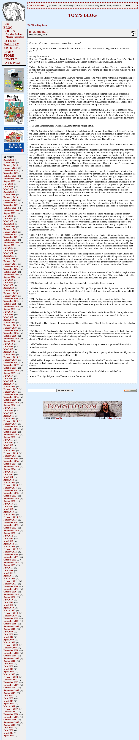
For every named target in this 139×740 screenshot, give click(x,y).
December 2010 (10, 586)
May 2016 (8, 413)
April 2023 (8, 192)
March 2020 (9, 290)
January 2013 (10, 519)
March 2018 (9, 354)
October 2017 (9, 368)
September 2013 (11, 498)
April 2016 (8, 416)
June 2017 (8, 378)
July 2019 (8, 312)
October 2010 (9, 591)
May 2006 (8, 733)
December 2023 (10, 170)
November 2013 (11, 493)
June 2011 (8, 570)
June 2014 (8, 474)
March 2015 (9, 450)
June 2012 (8, 538)
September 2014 (11, 466)
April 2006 (8, 735)
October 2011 (9, 559)
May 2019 (8, 317)
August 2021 (9, 245)
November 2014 (11, 461)
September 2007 (11, 690)
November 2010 (11, 589)
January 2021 (10, 264)
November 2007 (11, 685)
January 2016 (10, 424)
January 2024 (10, 168)
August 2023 (9, 181)
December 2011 (10, 554)
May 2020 (8, 285)
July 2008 (8, 663)
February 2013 (10, 517)
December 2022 (10, 202)
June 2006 (8, 730)
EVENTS (9, 40)
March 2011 (9, 578)
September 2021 (11, 242)
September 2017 (11, 370)
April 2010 (8, 607)
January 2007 (10, 711)
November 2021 (11, 237)
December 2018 (10, 330)
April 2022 (8, 224)
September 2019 (11, 306)
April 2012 (8, 543)
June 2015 (8, 442)
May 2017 (8, 381)
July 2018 (8, 344)
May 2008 (8, 669)
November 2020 (11, 269)
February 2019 (10, 325)
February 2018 (10, 357)
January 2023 (10, 200)
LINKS (8, 51)
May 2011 (8, 573)
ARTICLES (11, 48)
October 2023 (9, 176)
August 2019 (9, 309)
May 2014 (8, 477)
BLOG (8, 27)
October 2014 (9, 463)
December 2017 (10, 362)
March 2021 (9, 258)
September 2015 (11, 434)
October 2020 (9, 272)
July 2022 (8, 216)
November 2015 (11, 429)
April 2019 (8, 320)
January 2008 (10, 679)
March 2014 (9, 482)
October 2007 (9, 687)
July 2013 (8, 503)
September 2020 (11, 274)
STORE (8, 55)
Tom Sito (58, 418)
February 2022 (10, 229)
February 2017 (10, 389)
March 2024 (9, 162)
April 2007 (8, 703)
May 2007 (8, 701)
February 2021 (10, 261)
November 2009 (11, 621)
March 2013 (9, 514)
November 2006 (11, 717)
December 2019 (10, 298)
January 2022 (10, 232)
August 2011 (9, 565)
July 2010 (8, 599)
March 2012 (9, 546)
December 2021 (10, 234)
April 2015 (8, 448)
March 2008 (9, 674)
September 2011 (11, 562)
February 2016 (10, 421)
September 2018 (11, 338)
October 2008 (9, 655)
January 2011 (9, 583)
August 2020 (9, 277)
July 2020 (8, 280)
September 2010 (11, 594)
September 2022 (11, 210)
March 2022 (9, 226)
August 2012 (9, 533)
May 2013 (8, 509)
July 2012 (8, 535)
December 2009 (10, 618)
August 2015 (9, 437)
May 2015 (8, 445)
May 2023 (8, 189)
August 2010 (9, 597)
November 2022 (11, 205)
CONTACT (11, 59)
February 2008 (10, 677)
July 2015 (8, 440)
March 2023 (9, 194)
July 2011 (8, 567)
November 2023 (11, 173)
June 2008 (8, 666)
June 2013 (8, 506)
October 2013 (9, 495)
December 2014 (10, 458)
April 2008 (8, 671)
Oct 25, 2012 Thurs (38, 32)
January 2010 (10, 615)
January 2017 (10, 392)
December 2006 (10, 714)
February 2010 (10, 613)
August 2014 (9, 469)
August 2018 (9, 341)
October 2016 (9, 400)
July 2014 (8, 471)
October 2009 (9, 623)
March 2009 (9, 642)
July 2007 (8, 695)
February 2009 (10, 645)
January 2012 (10, 551)
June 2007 (8, 698)
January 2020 (10, 296)
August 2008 (9, 661)
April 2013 (8, 511)
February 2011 (10, 581)
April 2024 (8, 160)
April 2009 (8, 639)
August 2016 (9, 405)
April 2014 (8, 479)
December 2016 (10, 394)
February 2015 (10, 453)
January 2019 (10, 328)
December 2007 (10, 682)
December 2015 (10, 426)
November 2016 (11, 397)
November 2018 (11, 333)
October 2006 (9, 719)
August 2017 (9, 373)
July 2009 (8, 631)
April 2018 (8, 352)
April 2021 (8, 256)
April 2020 (8, 288)
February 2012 (10, 549)
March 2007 (9, 706)
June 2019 (8, 314)
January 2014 (10, 487)
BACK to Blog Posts (37, 25)
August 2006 (9, 725)
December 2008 (10, 650)
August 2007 (9, 693)
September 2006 (11, 722)
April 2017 (8, 384)
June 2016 (8, 410)
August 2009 (9, 629)
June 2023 (8, 186)
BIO (6, 24)
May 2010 (8, 605)
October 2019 (9, 304)
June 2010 (8, 602)
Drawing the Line (14, 34)
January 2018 (10, 360)
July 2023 (8, 184)
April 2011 (8, 575)
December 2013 (10, 490)
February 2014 (10, 485)
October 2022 (9, 208)
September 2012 (11, 530)
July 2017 (8, 376)
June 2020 (8, 282)
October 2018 (9, 336)
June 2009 (8, 634)
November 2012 (11, 525)
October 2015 (9, 432)
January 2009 (10, 647)
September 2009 (11, 626)
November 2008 (11, 653)
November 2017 (11, 365)
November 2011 (10, 557)
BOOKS (9, 31)
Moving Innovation (15, 37)
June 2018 (8, 346)
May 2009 (8, 637)
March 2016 (9, 418)
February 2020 (10, 293)
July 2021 (8, 248)
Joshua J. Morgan (114, 418)
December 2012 (10, 522)
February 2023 (10, 197)
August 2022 (9, 213)
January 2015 (10, 456)
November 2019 (11, 301)
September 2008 (11, 658)
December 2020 (10, 266)
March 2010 (9, 610)
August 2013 (9, 501)
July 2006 (8, 727)
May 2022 (8, 221)
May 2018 (8, 349)
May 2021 (8, 253)
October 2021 (9, 240)
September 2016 (11, 402)
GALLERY (11, 44)
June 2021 (8, 250)
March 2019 (9, 322)
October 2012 (9, 527)
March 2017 (9, 386)
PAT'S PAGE (12, 63)
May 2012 (8, 541)
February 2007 (10, 709)
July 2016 (8, 408)
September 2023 (11, 178)
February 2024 (10, 165)
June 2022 (8, 218)
